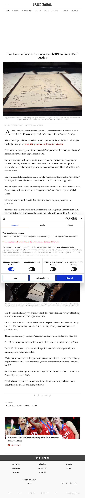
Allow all (69, 278)
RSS (56, 493)
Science (65, 10)
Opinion (42, 472)
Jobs (9, 493)
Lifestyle (42, 468)
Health (15, 10)
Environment (26, 10)
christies (34, 405)
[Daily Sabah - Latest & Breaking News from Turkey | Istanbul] (42, 4)
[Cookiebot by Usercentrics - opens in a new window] (67, 218)
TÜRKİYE (42, 464)
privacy (20, 493)
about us (31, 493)
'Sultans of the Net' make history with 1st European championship (33, 439)
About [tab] (70, 225)
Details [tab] (42, 225)
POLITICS (16, 464)
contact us (44, 493)
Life (7, 10)
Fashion (55, 10)
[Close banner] (81, 218)
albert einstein (10, 405)
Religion (74, 10)
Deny (16, 278)
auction (26, 405)
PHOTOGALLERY (16, 445)
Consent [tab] (14, 225)
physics (19, 405)
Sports (16, 472)
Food (46, 10)
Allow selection (42, 278)
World (69, 464)
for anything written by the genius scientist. (43, 144)
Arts (69, 468)
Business (16, 468)
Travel (38, 10)
